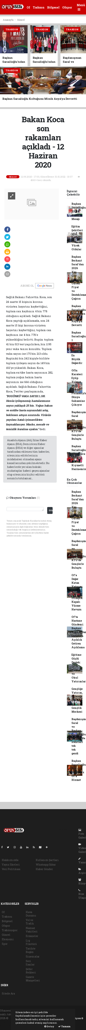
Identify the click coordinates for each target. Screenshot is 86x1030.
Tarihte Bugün (30, 950)
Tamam (64, 1026)
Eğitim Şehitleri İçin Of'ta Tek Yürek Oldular (77, 238)
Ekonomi (8, 939)
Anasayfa (8, 19)
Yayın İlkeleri (11, 864)
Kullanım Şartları (47, 860)
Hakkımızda (10, 860)
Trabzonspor (10, 930)
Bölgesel (53, 7)
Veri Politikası (11, 869)
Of (28, 7)
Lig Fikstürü (31, 942)
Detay (49, 1026)
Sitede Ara (8, 993)
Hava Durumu (31, 913)
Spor (5, 943)
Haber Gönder (44, 869)
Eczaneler (32, 936)
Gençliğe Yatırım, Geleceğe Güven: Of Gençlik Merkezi (77, 700)
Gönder (51, 510)
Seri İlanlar (30, 962)
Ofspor (67, 7)
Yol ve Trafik (30, 921)
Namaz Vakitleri (32, 929)
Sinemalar (33, 956)
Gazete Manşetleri (33, 978)
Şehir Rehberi (31, 970)
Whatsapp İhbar (46, 864)
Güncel (21, 19)
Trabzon (38, 7)
